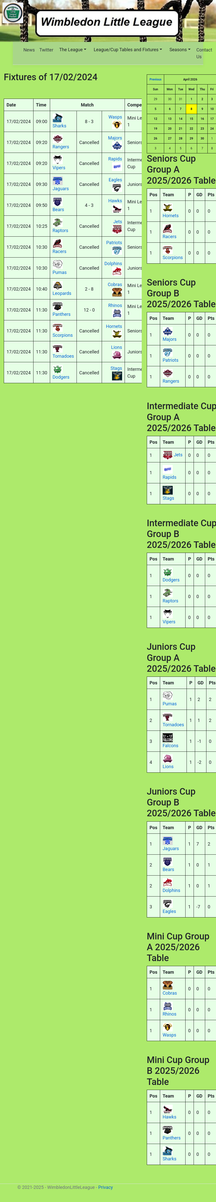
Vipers (169, 621)
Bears (168, 869)
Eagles (169, 911)
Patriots (170, 360)
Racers (169, 236)
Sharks (169, 1158)
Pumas (170, 703)
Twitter (46, 49)
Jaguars (171, 848)
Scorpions (173, 257)
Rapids (169, 477)
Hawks (169, 1117)
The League (71, 49)
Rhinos (169, 1014)
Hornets (171, 215)
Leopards (62, 293)
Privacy (105, 1187)
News (29, 49)
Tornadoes (173, 724)
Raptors (170, 600)
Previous (155, 79)
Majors (169, 339)
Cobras (170, 993)
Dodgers (171, 579)
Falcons (170, 745)
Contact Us (204, 53)
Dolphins (171, 890)
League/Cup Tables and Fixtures (126, 49)
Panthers (172, 1137)
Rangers (171, 381)
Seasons (178, 49)
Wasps (169, 1035)
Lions (168, 766)
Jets (178, 454)
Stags (168, 498)
